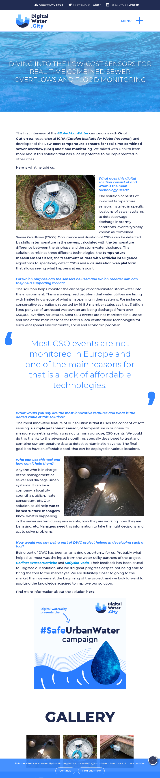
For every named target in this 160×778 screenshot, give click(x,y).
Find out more (91, 770)
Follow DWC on (87, 4)
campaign (81, 133)
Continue (65, 770)
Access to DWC (51, 4)
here (90, 592)
